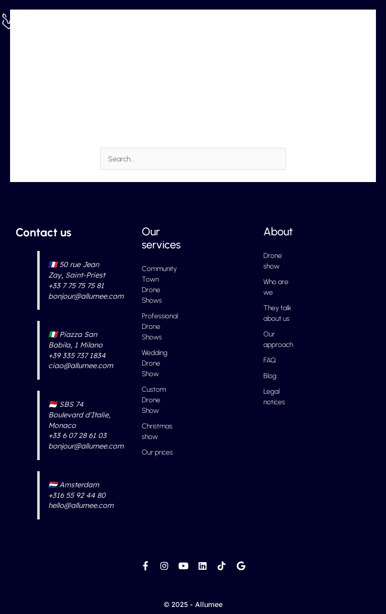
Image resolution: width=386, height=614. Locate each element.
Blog (269, 376)
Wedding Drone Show (154, 363)
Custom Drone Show (154, 400)
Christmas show (157, 431)
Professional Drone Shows (157, 326)
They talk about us (277, 313)
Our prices (157, 452)
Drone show (272, 261)
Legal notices (274, 396)
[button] (347, 21)
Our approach (278, 339)
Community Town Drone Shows (157, 285)
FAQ (269, 360)
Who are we (275, 287)
